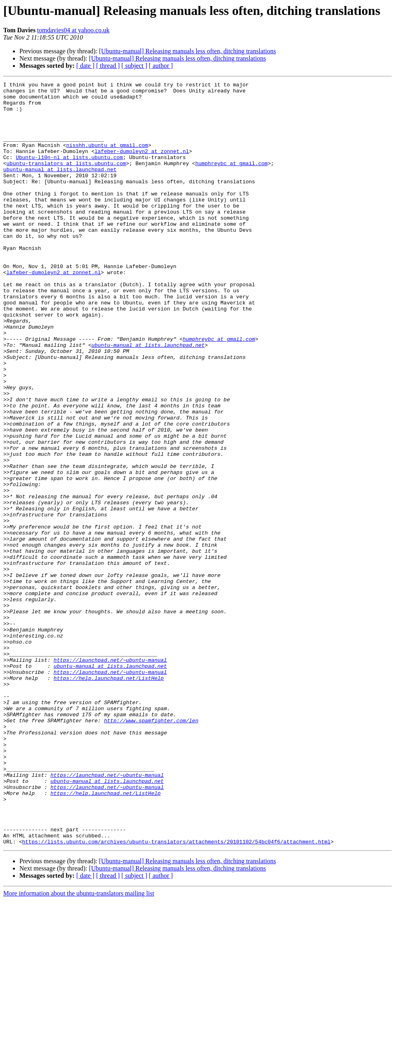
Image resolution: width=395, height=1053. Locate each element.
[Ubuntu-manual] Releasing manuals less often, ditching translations (187, 51)
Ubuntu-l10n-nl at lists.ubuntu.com (69, 172)
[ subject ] (134, 65)
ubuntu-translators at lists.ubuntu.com (66, 180)
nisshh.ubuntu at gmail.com (107, 158)
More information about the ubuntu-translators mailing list (78, 1046)
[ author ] (161, 65)
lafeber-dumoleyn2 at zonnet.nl (141, 165)
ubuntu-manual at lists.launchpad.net (60, 187)
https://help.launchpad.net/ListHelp (109, 797)
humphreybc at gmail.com (231, 180)
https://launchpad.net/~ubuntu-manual (110, 776)
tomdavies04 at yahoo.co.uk (73, 30)
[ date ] (85, 65)
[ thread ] (108, 65)
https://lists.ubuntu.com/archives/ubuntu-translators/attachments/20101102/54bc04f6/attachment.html (176, 994)
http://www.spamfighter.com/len (151, 848)
